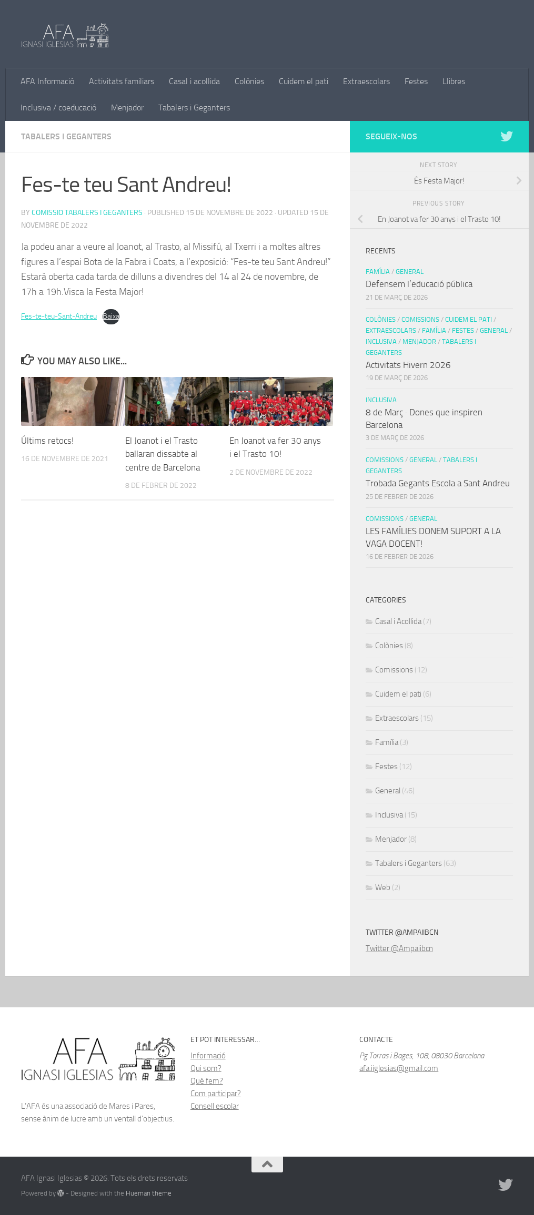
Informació (208, 1055)
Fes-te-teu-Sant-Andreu (59, 316)
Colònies (249, 81)
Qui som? (205, 1068)
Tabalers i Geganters (194, 108)
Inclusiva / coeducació (58, 108)
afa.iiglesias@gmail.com (398, 1068)
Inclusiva (381, 341)
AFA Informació (47, 81)
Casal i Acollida (398, 621)
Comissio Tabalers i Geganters (87, 212)
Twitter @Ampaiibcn (399, 948)
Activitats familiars (121, 81)
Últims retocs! (47, 440)
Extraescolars (366, 81)
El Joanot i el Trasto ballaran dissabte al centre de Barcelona (162, 454)
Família (378, 271)
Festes (416, 81)
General (410, 271)
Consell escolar (214, 1106)
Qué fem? (206, 1081)
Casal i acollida (194, 81)
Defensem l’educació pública (419, 284)
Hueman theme (149, 1193)
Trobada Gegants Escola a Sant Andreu (438, 483)
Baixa (111, 316)
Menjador (127, 108)
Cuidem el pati (303, 81)
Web (382, 887)
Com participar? (215, 1093)
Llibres (453, 81)
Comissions (420, 319)
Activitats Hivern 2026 (408, 365)
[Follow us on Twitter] (506, 136)
